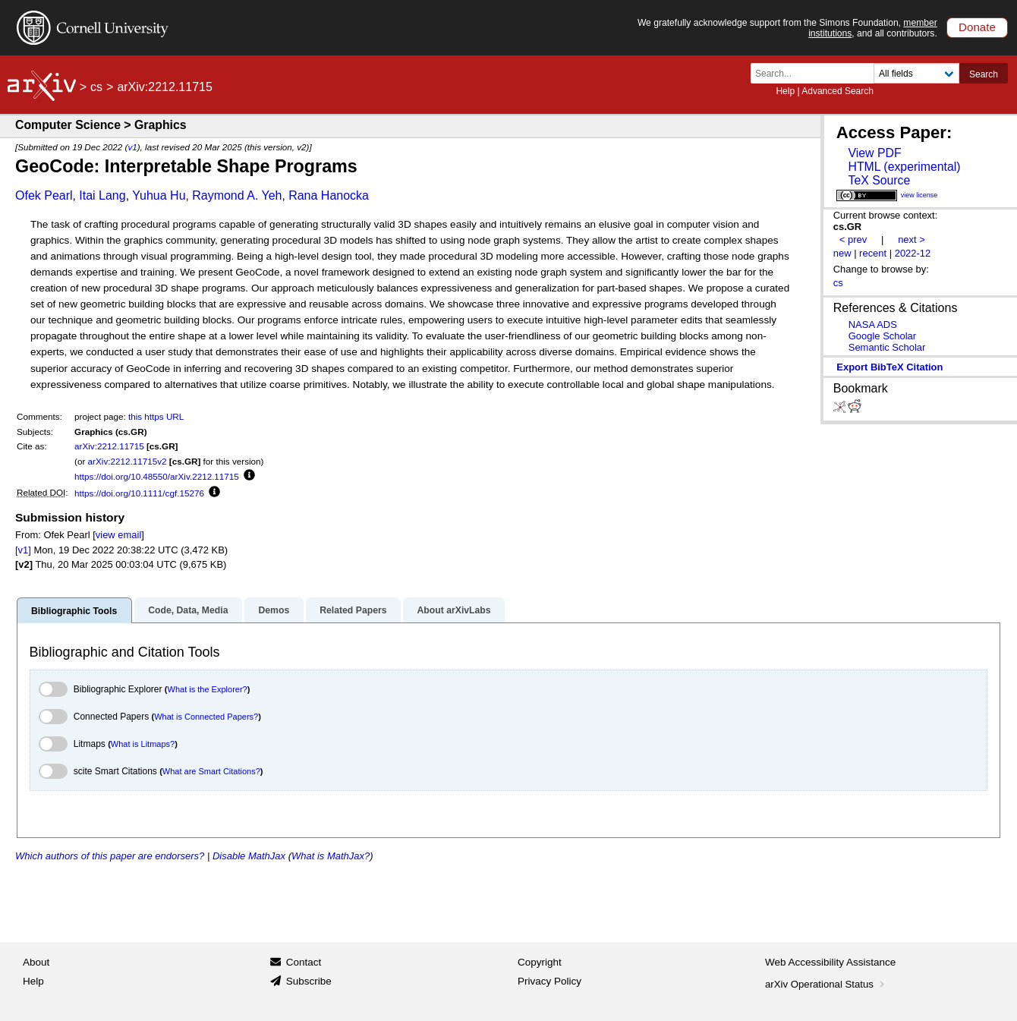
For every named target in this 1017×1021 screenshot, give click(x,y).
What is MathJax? (330, 856)
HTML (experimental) (904, 166)
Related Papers (353, 610)
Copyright (540, 962)
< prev (853, 239)
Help (785, 91)
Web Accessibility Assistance (830, 962)
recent (872, 253)
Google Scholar (882, 336)
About (36, 962)
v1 (132, 147)
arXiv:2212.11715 (109, 446)
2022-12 (913, 253)
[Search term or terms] (817, 73)
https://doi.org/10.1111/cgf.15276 (139, 493)
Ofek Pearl (44, 195)
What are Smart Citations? (211, 771)
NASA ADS (873, 324)
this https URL (156, 416)
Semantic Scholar (887, 347)
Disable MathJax (249, 856)
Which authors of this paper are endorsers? (109, 856)
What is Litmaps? (143, 743)
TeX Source (879, 180)
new (842, 253)
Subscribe (309, 981)
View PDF (874, 153)
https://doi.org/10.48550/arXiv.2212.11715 (156, 476)
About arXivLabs (453, 610)
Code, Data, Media (188, 610)
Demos (273, 610)
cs (96, 86)
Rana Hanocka (328, 195)
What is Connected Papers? (206, 716)
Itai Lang (102, 195)
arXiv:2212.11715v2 (127, 461)
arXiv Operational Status (826, 984)
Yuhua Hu (158, 195)
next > (911, 239)
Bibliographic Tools (74, 611)
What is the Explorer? (207, 689)
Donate (977, 26)
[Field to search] (916, 73)
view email (118, 534)
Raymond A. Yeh (237, 195)
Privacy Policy (549, 981)
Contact (304, 962)
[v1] (23, 550)
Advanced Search (837, 91)
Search (983, 74)
